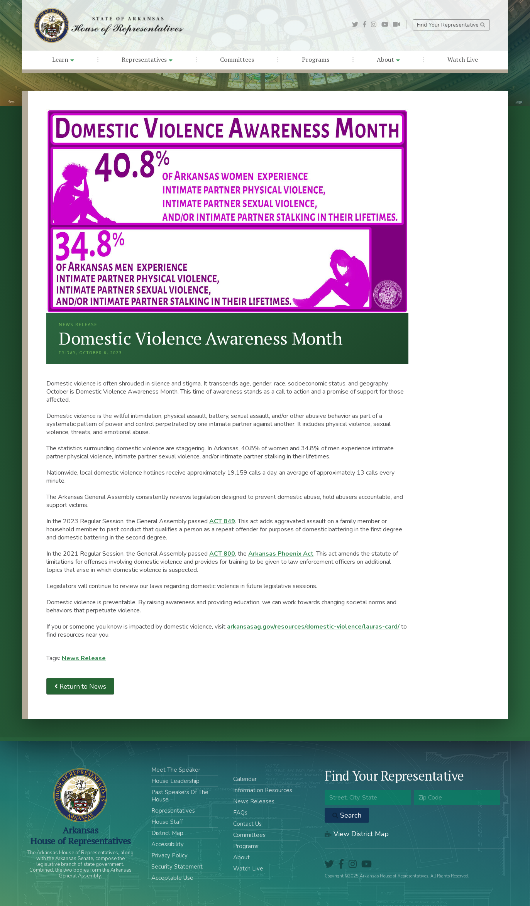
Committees (237, 59)
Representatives (147, 59)
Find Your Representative (451, 25)
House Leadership (175, 781)
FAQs (240, 812)
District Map (167, 833)
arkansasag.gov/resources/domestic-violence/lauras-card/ (313, 626)
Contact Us (247, 824)
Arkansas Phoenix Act (280, 553)
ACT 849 (222, 521)
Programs (315, 59)
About (388, 59)
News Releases (253, 801)
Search (346, 815)
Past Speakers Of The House (179, 795)
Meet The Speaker (175, 770)
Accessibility (167, 844)
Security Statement (177, 867)
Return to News (80, 686)
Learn (63, 59)
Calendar (245, 779)
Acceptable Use (172, 878)
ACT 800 (222, 553)
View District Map (357, 833)
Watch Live (462, 59)
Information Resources (262, 790)
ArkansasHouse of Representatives (80, 835)
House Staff (167, 822)
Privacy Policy (169, 855)
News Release (84, 658)
